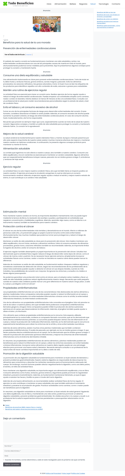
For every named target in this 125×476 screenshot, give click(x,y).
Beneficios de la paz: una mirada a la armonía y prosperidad (108, 15)
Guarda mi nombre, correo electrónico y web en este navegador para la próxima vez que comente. (45, 460)
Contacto (116, 4)
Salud (93, 4)
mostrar (28, 55)
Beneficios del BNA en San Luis (106, 12)
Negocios (83, 4)
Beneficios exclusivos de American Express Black (107, 22)
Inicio (49, 4)
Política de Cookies (78, 473)
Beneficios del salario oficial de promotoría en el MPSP (24, 409)
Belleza (73, 4)
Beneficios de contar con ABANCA (107, 19)
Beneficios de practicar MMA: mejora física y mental (23, 407)
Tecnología (104, 4)
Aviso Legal (66, 473)
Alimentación (60, 4)
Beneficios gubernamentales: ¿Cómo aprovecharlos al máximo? (108, 26)
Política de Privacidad (53, 473)
